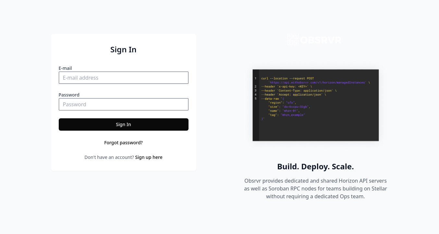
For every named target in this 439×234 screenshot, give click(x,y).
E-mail (65, 68)
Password (69, 95)
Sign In (123, 124)
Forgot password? (123, 142)
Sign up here (149, 157)
